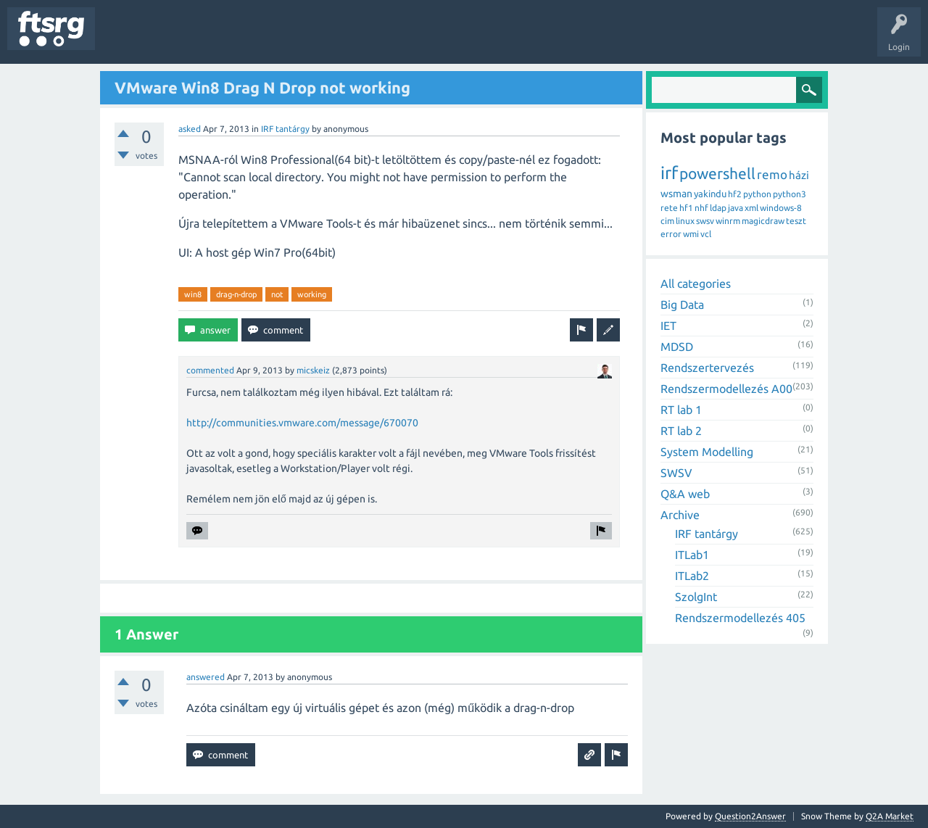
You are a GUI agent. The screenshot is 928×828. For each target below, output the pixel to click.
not (277, 294)
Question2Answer (750, 816)
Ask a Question (428, 39)
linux (685, 220)
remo (772, 174)
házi (799, 175)
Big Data (682, 304)
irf (669, 173)
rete (669, 207)
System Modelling (706, 451)
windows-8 (781, 207)
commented (210, 370)
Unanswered (186, 39)
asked (189, 128)
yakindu (710, 194)
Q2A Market (890, 816)
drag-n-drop (236, 294)
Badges (332, 39)
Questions (125, 39)
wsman (676, 193)
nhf (701, 207)
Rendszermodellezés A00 (726, 388)
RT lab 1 (681, 409)
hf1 (686, 207)
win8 (193, 294)
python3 (789, 194)
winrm (728, 220)
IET (668, 325)
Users (287, 39)
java (735, 207)
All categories (695, 283)
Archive (680, 514)
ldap (718, 207)
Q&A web (685, 493)
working (311, 294)
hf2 (735, 194)
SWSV (676, 472)
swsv (705, 220)
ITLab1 (692, 554)
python (757, 194)
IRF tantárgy (285, 128)
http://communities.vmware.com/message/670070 (302, 423)
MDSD (676, 346)
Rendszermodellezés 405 (740, 617)
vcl (705, 234)
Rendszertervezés (707, 367)
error (671, 234)
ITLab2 (692, 575)
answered (205, 677)
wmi (691, 234)
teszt (796, 220)
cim (667, 220)
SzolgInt (696, 596)
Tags (242, 39)
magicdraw (763, 220)
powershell (717, 173)
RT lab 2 (681, 430)
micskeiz (313, 370)
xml (751, 207)
